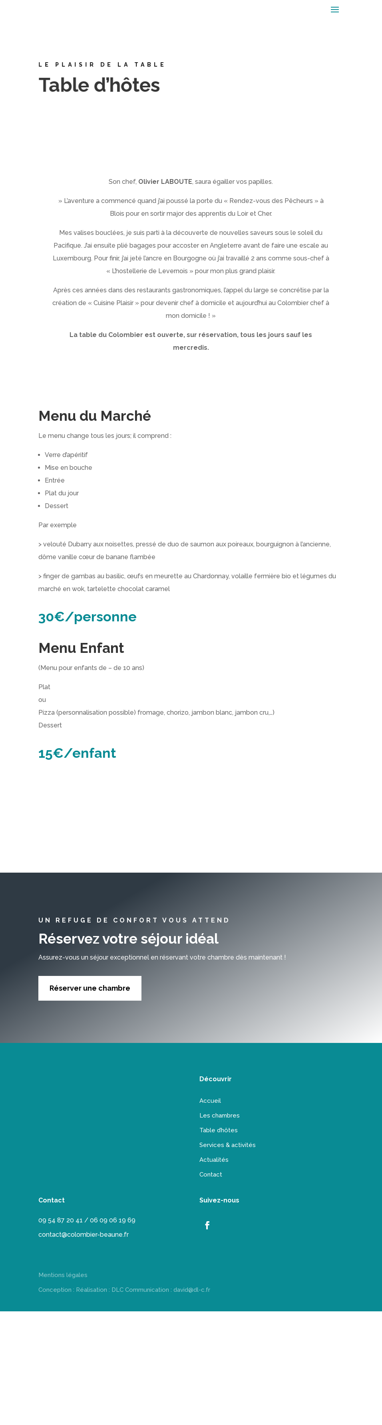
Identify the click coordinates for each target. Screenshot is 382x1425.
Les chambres (219, 1115)
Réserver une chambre (90, 988)
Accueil (210, 1100)
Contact (210, 1174)
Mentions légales (63, 1275)
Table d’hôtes (218, 1130)
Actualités (214, 1159)
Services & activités (227, 1145)
